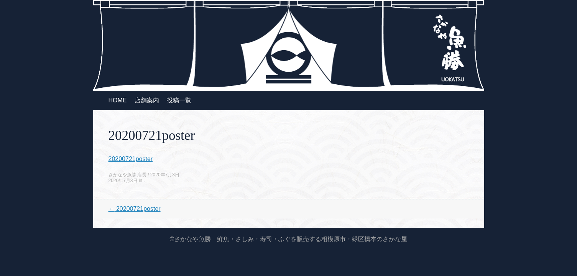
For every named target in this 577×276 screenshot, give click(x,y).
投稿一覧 (179, 100)
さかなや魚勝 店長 (127, 174)
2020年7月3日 (164, 174)
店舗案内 (147, 100)
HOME (117, 100)
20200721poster (130, 159)
